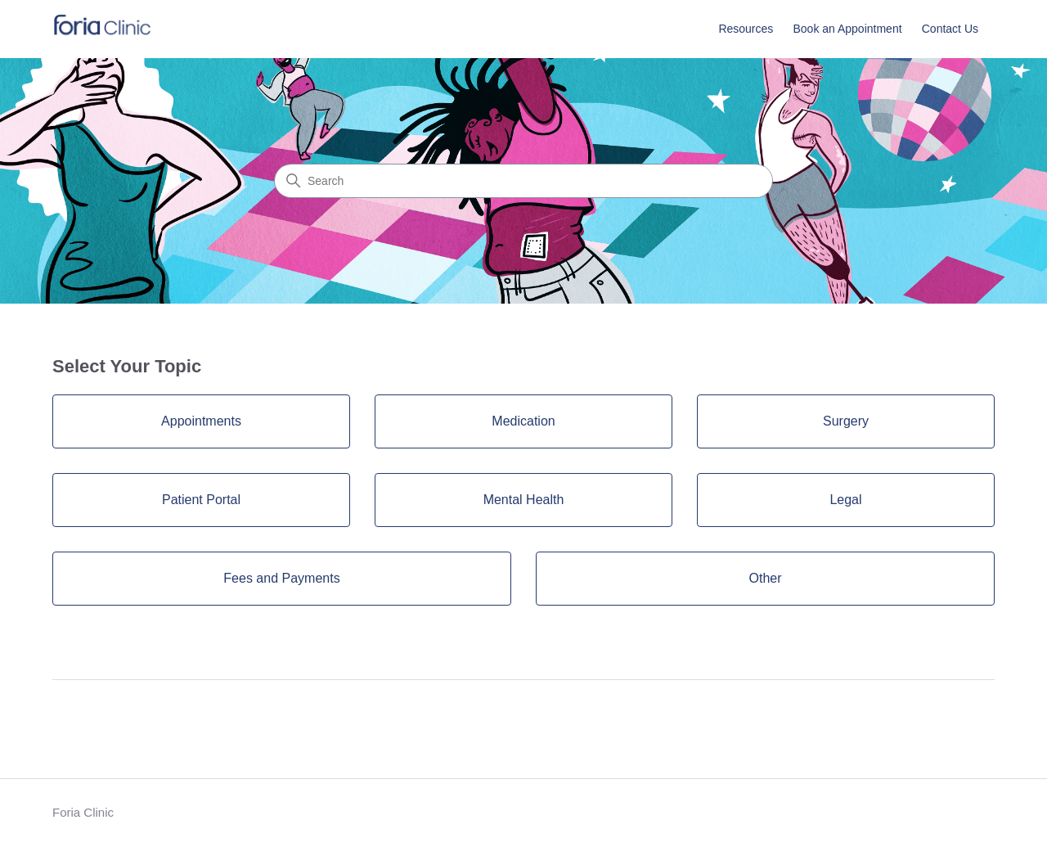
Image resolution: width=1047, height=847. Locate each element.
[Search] (523, 180)
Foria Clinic (83, 812)
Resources (745, 28)
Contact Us (950, 28)
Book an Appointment (847, 28)
